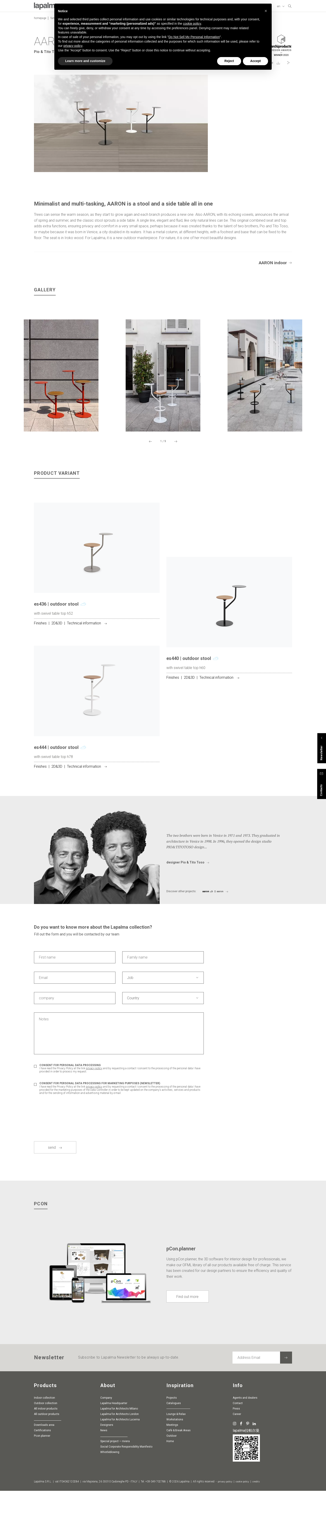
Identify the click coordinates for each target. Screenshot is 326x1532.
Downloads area (44, 1477)
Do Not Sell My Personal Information (194, 37)
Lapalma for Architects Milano (119, 1461)
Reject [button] (229, 61)
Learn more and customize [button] (85, 61)
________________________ (47, 1472)
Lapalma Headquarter (113, 1455)
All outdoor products (46, 1466)
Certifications (42, 1482)
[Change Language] (281, 6)
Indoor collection (44, 1450)
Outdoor (171, 1488)
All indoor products (46, 1461)
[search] (290, 6)
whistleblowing (109, 1504)
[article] (97, 626)
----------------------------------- (178, 1461)
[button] (265, 10)
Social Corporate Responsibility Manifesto (126, 1499)
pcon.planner (42, 1488)
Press (236, 1461)
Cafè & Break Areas (178, 1482)
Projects (171, 1450)
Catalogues (173, 1455)
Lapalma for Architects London (119, 1466)
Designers (106, 1477)
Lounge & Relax (176, 1466)
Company (106, 1450)
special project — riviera (115, 1493)
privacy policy (94, 1121)
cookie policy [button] (192, 23)
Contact (238, 1455)
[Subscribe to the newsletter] (286, 1410)
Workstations (174, 1472)
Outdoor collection (45, 1455)
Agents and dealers (245, 1450)
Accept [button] (255, 61)
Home (170, 1493)
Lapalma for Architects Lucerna (120, 1472)
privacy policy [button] (72, 46)
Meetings (172, 1477)
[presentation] (68, 1165)
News (103, 1482)
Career (237, 1466)
